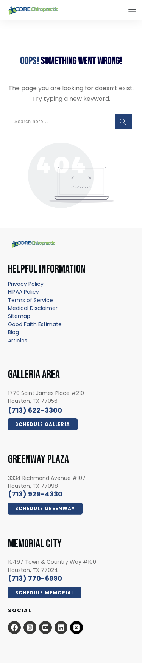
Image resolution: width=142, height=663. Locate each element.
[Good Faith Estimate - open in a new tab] (35, 309)
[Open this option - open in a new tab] (14, 612)
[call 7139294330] (35, 479)
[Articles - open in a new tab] (17, 325)
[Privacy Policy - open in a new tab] (26, 269)
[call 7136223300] (35, 395)
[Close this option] (132, 10)
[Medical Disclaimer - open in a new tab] (33, 293)
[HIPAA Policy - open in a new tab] (23, 277)
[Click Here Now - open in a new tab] (43, 410)
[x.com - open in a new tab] (76, 612)
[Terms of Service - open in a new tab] (30, 285)
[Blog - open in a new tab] (13, 317)
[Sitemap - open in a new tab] (19, 301)
